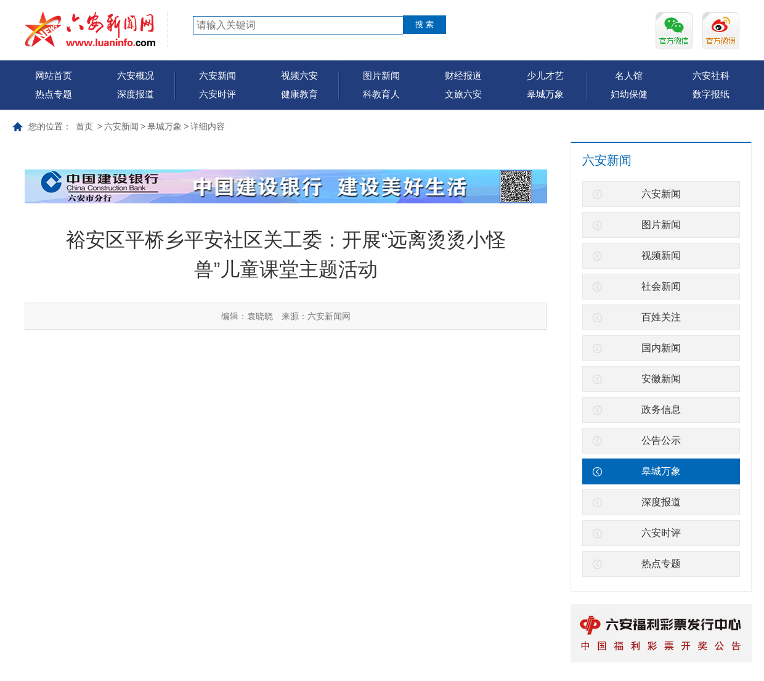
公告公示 (661, 440)
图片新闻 (381, 75)
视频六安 (299, 75)
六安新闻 (217, 75)
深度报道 (135, 94)
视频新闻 (661, 255)
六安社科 (711, 75)
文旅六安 (463, 94)
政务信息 (661, 409)
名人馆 (629, 75)
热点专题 (53, 94)
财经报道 (463, 75)
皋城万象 (545, 94)
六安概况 (135, 75)
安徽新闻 (661, 378)
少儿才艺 (545, 75)
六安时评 (217, 94)
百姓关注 (661, 317)
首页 (84, 126)
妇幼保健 (629, 94)
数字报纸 (711, 94)
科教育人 (381, 94)
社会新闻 (661, 286)
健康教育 (299, 94)
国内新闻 (661, 348)
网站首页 (53, 75)
